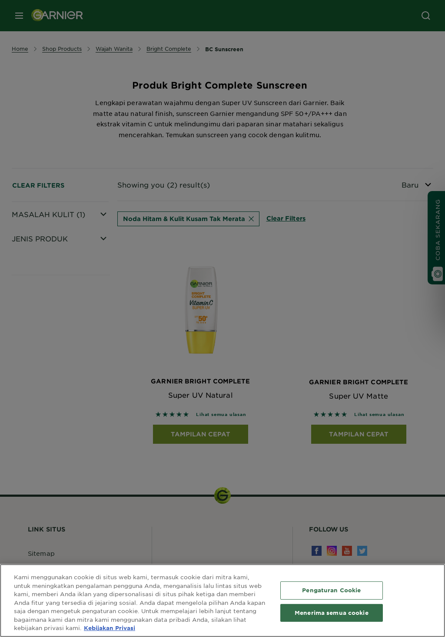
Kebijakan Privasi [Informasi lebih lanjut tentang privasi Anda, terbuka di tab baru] (109, 627)
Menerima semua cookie (332, 612)
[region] (222, 600)
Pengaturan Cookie (331, 590)
